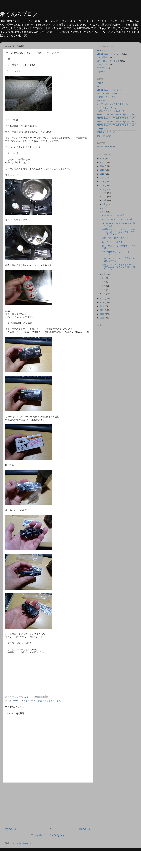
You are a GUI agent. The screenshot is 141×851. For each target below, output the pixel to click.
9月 (104, 204)
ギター (100, 71)
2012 (102, 318)
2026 (102, 158)
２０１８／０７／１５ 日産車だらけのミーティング (118, 259)
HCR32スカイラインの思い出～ (111, 111)
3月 (104, 286)
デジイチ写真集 (104, 136)
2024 (102, 166)
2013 (102, 314)
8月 (104, 208)
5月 (104, 278)
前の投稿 (84, 829)
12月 (104, 193)
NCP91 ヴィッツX (106, 97)
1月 (104, 293)
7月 (104, 212)
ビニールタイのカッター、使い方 (117, 219)
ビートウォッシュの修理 (113, 215)
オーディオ (102, 64)
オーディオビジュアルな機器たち (112, 104)
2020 (102, 181)
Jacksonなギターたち (107, 108)
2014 (102, 310)
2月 (104, 290)
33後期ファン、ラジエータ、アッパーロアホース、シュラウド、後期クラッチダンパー (118, 231)
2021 (102, 178)
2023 (102, 170)
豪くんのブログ (19, 14)
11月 (104, 197)
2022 (102, 174)
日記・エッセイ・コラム (49, 701)
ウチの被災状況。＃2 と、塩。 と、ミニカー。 (118, 253)
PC (98, 50)
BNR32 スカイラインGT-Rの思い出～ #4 (115, 125)
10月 (104, 200)
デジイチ (101, 68)
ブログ (100, 83)
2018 (102, 189)
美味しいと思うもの (106, 132)
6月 (104, 274)
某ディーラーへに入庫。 (113, 242)
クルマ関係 (102, 57)
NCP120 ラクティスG (107, 93)
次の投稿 (10, 829)
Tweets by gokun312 (106, 146)
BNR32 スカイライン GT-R (25, 701)
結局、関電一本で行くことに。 (116, 238)
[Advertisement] (48, 805)
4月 (104, 282)
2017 (102, 298)
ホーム (48, 829)
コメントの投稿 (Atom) (20, 843)
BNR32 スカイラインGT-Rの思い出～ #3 (115, 121)
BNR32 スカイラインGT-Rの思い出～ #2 (115, 118)
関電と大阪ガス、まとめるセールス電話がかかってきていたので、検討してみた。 (118, 266)
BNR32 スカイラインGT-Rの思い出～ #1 (115, 114)
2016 (102, 302)
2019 (102, 185)
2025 (102, 162)
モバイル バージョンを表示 (48, 835)
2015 (102, 306)
